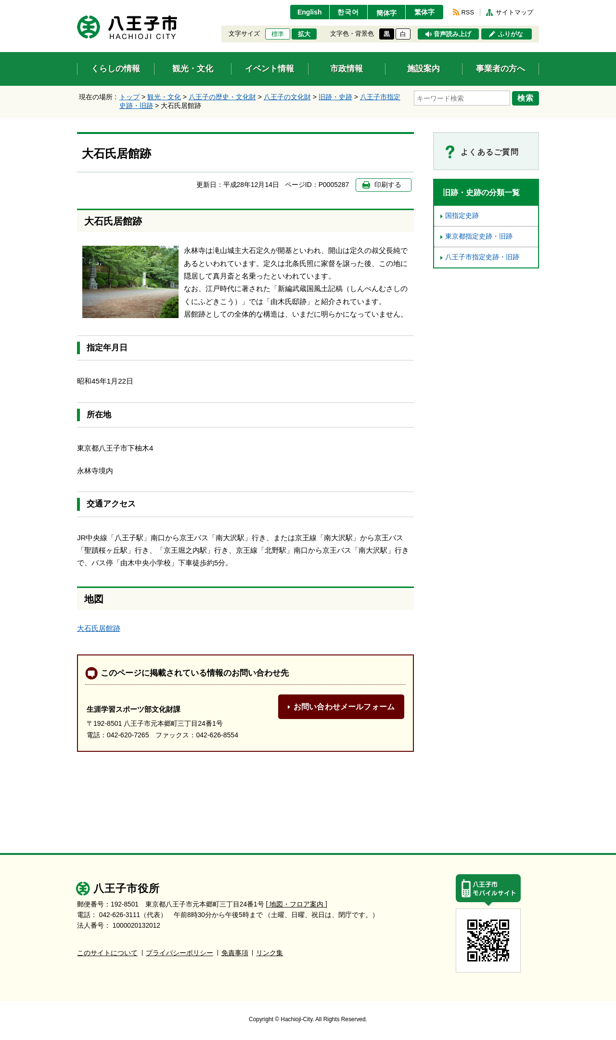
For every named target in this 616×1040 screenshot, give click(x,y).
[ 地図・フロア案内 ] (296, 904)
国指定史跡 (462, 215)
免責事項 (234, 953)
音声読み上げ (452, 34)
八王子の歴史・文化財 (222, 97)
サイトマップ (514, 12)
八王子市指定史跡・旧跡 (482, 257)
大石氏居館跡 (98, 628)
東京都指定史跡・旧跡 (479, 236)
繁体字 (424, 12)
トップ (129, 97)
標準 (277, 34)
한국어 (348, 12)
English (309, 12)
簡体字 (386, 13)
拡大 (304, 34)
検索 (525, 97)
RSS (468, 12)
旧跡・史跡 (335, 97)
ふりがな (510, 34)
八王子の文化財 (287, 97)
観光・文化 (164, 97)
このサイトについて (107, 953)
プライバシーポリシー (179, 953)
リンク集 (269, 953)
